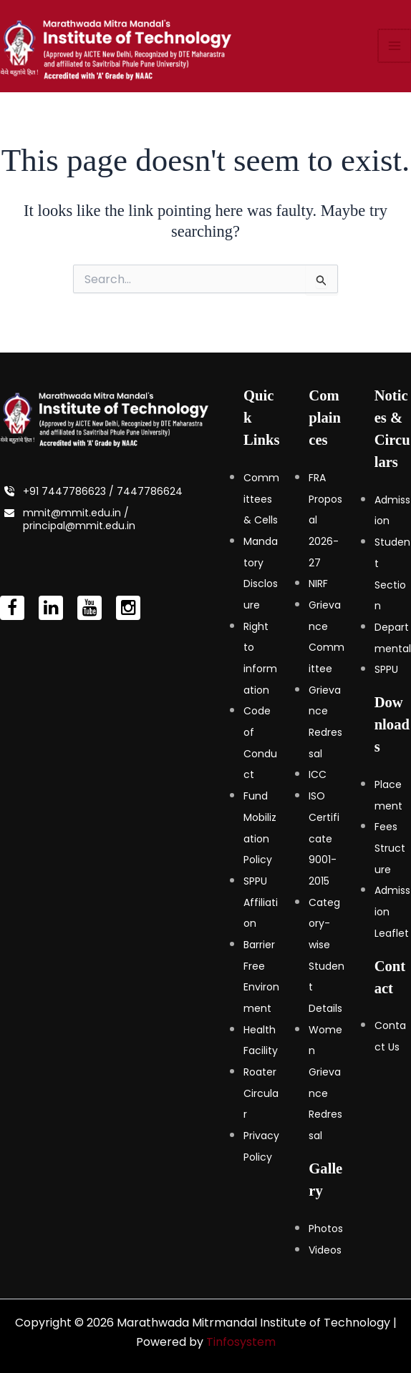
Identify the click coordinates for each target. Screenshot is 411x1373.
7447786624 (150, 491)
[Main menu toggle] (395, 53)
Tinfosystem (241, 1342)
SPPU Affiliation (260, 902)
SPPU (386, 670)
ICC (318, 775)
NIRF (318, 584)
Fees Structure (389, 848)
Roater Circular (261, 1093)
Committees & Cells (261, 499)
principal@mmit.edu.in (79, 525)
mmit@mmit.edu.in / (76, 513)
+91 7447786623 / (70, 491)
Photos (326, 1228)
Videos (325, 1250)
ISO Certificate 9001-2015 (324, 838)
